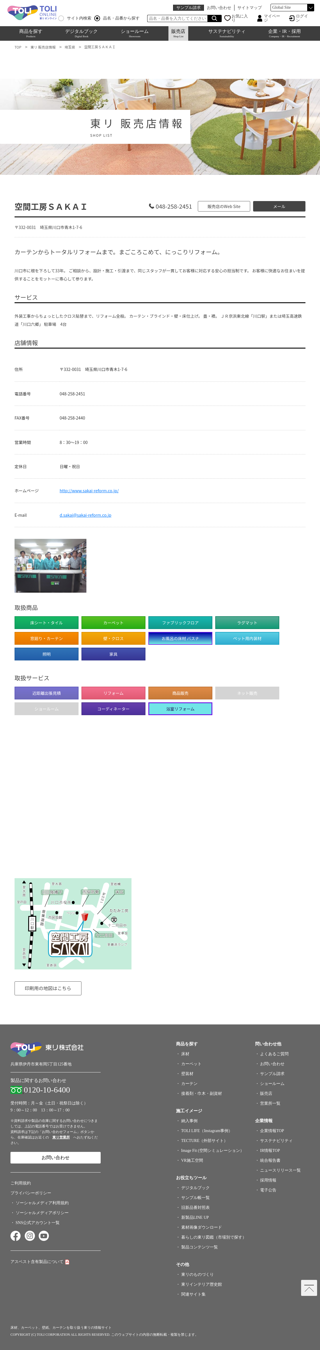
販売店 (178, 33)
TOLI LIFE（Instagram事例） (208, 1131)
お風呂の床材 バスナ (180, 638)
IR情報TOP (271, 1150)
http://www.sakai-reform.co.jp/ (89, 490)
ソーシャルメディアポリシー (42, 1213)
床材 (186, 1054)
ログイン (302, 18)
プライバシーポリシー (30, 1193)
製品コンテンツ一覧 (200, 1247)
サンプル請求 (188, 8)
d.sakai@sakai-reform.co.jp (85, 515)
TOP (18, 47)
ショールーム (135, 33)
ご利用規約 (20, 1183)
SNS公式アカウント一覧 (38, 1223)
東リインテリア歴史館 (202, 1284)
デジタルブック (81, 33)
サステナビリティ (227, 33)
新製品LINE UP (196, 1217)
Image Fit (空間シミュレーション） (213, 1150)
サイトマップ (249, 8)
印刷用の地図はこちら (48, 988)
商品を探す (30, 33)
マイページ (272, 18)
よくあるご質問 (275, 1054)
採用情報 (269, 1180)
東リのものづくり (198, 1274)
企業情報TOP (273, 1131)
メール (279, 206)
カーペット (192, 1064)
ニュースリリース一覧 (280, 1170)
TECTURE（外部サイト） (205, 1140)
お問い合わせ (219, 8)
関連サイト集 (194, 1294)
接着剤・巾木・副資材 (202, 1093)
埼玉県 (70, 47)
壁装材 (188, 1074)
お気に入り (240, 18)
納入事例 (190, 1121)
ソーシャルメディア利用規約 (42, 1203)
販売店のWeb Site (224, 206)
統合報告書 (271, 1160)
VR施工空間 (193, 1160)
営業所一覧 (271, 1103)
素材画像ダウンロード (202, 1227)
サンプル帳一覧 (196, 1198)
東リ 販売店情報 (43, 47)
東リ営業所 (61, 1137)
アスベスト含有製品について (36, 1262)
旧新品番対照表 (196, 1207)
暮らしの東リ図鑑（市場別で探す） (214, 1237)
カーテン (190, 1083)
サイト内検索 (74, 18)
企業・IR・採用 (284, 33)
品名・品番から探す (117, 18)
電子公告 (269, 1190)
